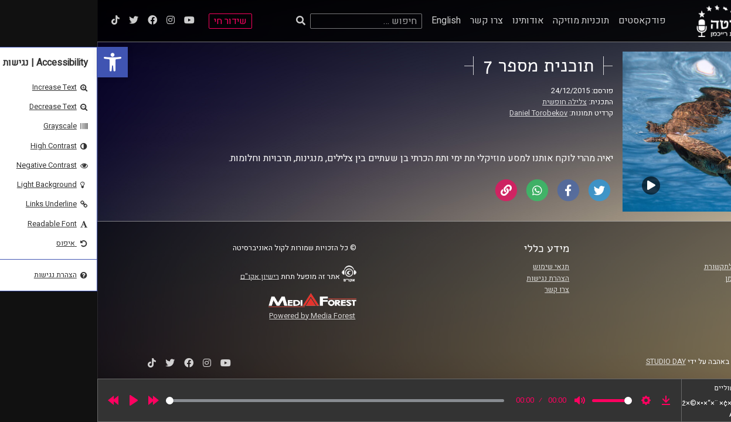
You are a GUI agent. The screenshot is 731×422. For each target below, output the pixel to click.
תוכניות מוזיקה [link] (483, 20)
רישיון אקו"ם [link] (162, 276)
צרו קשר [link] (389, 20)
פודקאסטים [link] (545, 20)
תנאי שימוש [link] (454, 266)
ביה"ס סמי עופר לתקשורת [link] (646, 266)
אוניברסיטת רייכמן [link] (656, 278)
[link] (15, 62)
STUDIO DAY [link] (569, 361)
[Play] (36, 400)
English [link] (348, 20)
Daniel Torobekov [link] (441, 113)
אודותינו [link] (430, 20)
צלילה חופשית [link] (467, 102)
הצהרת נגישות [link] (450, 278)
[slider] (238, 400)
